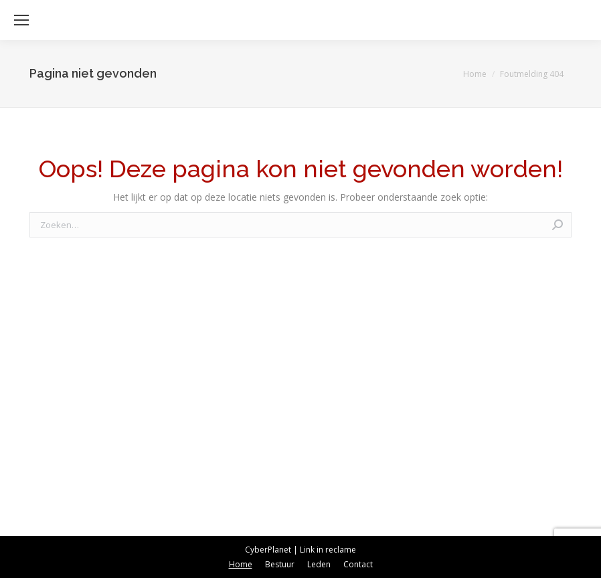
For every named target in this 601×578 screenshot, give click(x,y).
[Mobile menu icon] (21, 20)
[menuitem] (240, 564)
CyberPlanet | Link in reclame (300, 549)
